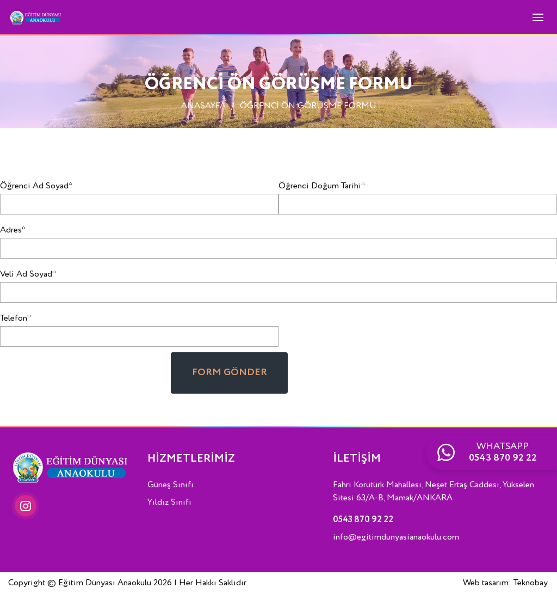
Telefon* (15, 318)
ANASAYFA (203, 106)
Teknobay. (531, 583)
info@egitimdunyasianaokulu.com (396, 537)
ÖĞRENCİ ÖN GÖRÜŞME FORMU (308, 106)
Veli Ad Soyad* (28, 274)
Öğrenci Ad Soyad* (36, 186)
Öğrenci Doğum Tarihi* (321, 186)
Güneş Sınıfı (170, 485)
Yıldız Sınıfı (169, 502)
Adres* (13, 230)
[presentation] (82, 373)
